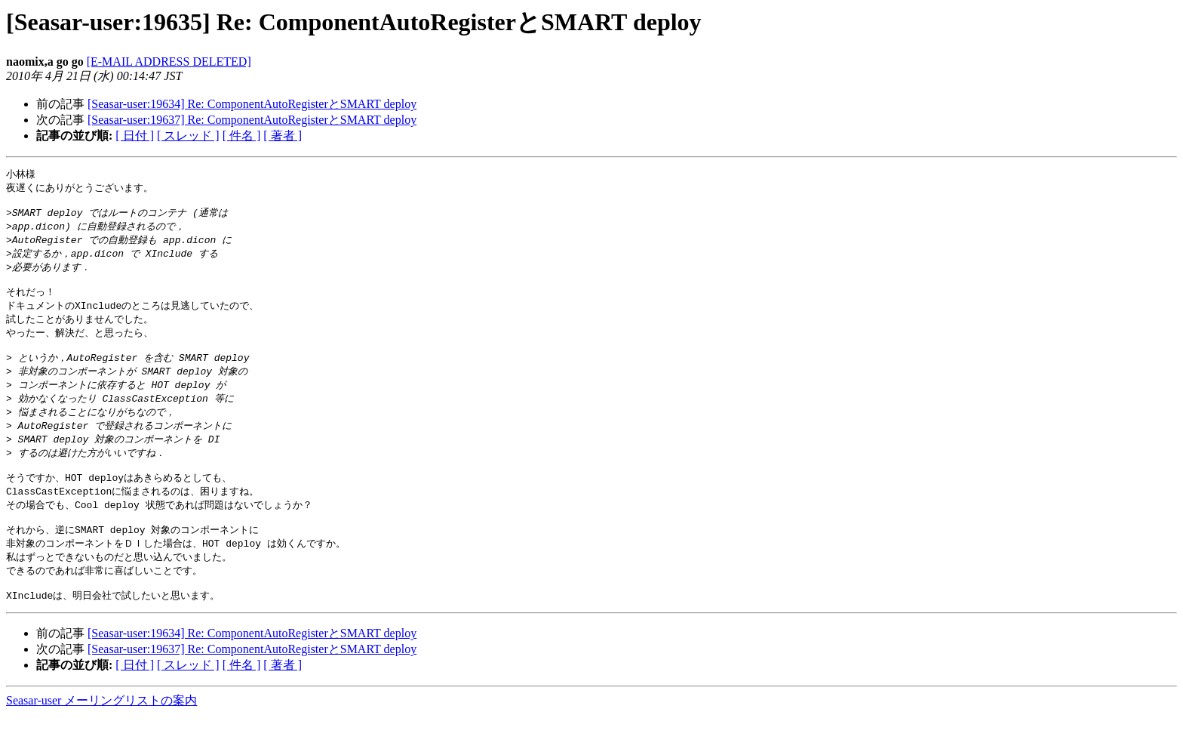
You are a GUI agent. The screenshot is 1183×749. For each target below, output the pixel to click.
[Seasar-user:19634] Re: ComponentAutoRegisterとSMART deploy (252, 103)
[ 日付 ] (134, 135)
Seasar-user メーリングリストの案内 (101, 734)
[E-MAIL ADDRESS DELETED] (169, 61)
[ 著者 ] (282, 135)
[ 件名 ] (242, 135)
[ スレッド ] (188, 135)
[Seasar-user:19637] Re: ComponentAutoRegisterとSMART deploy (252, 119)
